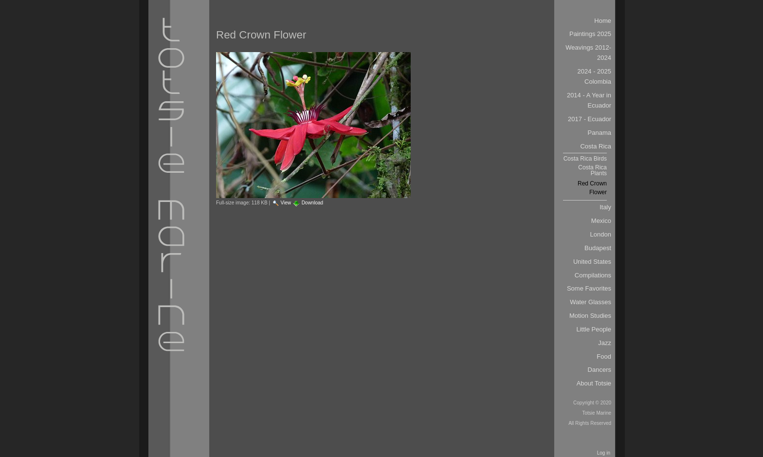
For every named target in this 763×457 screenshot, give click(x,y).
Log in (603, 453)
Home (602, 20)
